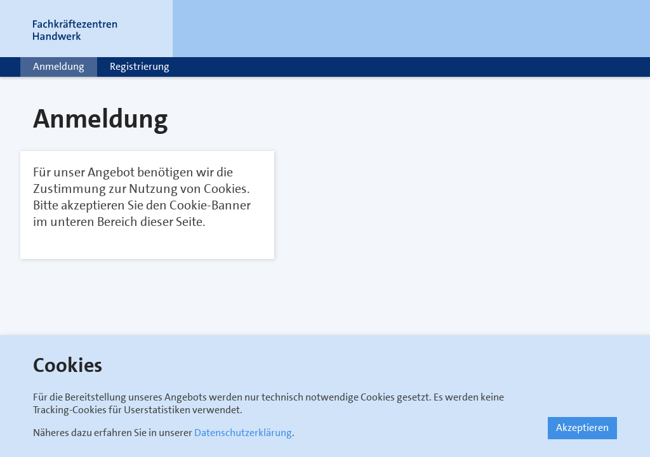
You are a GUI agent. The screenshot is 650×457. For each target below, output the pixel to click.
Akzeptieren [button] (582, 427)
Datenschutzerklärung (243, 432)
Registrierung (139, 66)
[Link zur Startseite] (90, 28)
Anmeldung (58, 66)
